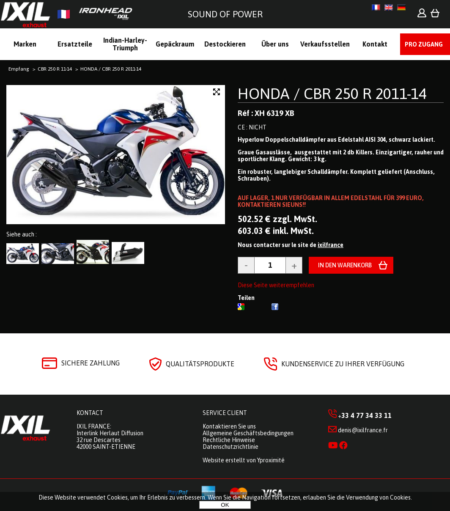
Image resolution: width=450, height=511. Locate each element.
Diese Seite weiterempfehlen (276, 285)
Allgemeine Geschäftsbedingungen (248, 433)
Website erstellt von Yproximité (244, 460)
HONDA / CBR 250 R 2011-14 (332, 93)
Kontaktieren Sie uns (229, 426)
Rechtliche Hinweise (229, 440)
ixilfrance (330, 245)
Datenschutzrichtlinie (230, 446)
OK (225, 505)
